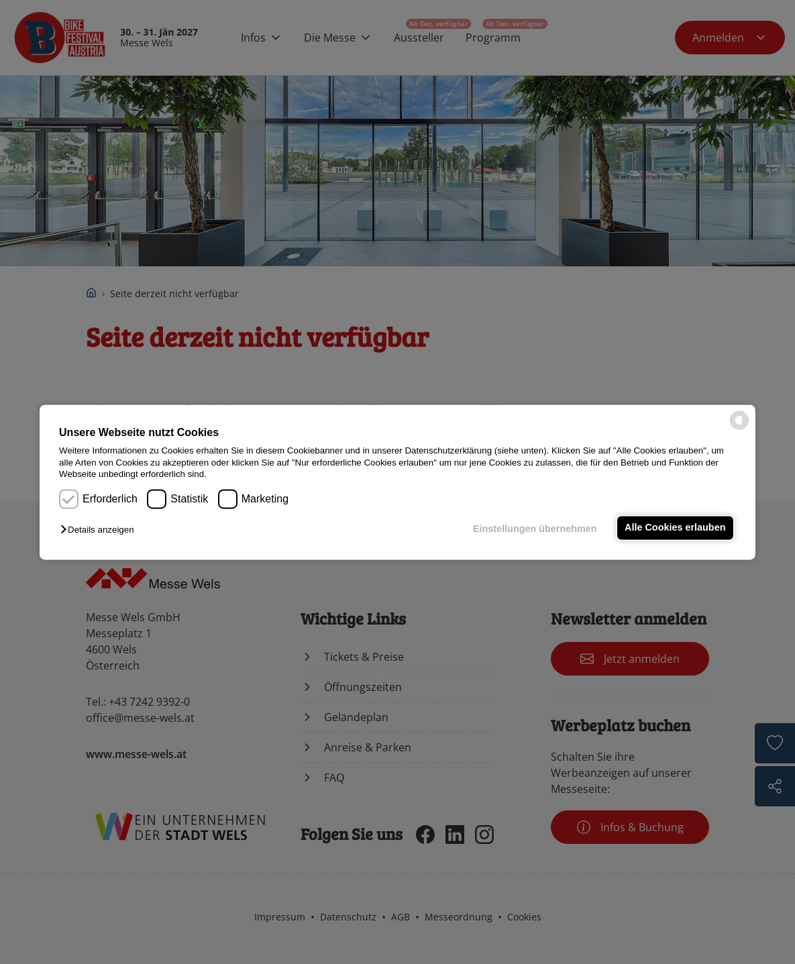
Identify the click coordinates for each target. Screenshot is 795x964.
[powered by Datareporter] (739, 428)
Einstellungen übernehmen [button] (535, 529)
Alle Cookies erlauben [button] (675, 528)
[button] (100, 530)
